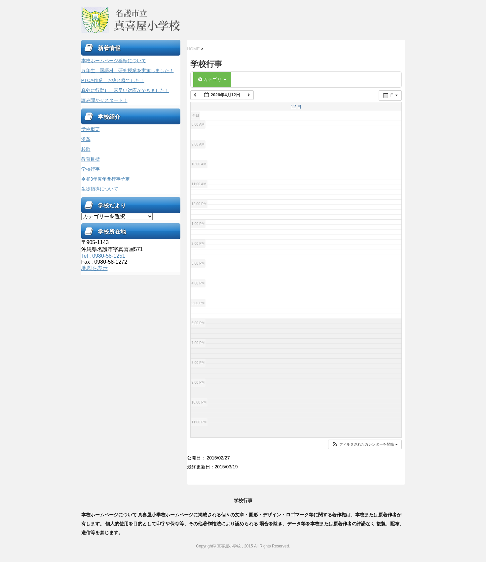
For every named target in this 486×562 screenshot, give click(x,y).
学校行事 (90, 169)
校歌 (86, 149)
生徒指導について (99, 189)
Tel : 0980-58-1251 (103, 256)
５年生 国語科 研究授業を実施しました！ (127, 70)
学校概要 (90, 129)
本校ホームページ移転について (113, 60)
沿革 (86, 139)
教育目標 (90, 159)
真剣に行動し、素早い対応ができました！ (125, 90)
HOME (193, 48)
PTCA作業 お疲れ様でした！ (112, 80)
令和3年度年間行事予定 (105, 179)
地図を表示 (94, 268)
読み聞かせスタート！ (104, 100)
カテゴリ (212, 79)
